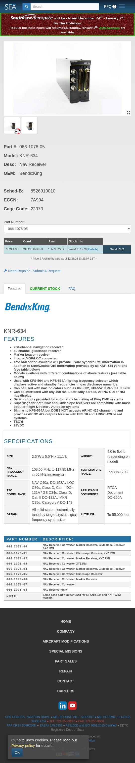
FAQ (71, 289)
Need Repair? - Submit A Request (32, 271)
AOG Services (109, 28)
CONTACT (65, 681)
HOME (66, 621)
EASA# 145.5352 (51, 725)
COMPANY (66, 631)
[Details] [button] (93, 249)
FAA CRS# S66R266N (21, 725)
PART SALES (66, 661)
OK (17, 753)
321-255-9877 (65, 721)
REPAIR (65, 671)
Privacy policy (23, 745)
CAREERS (65, 691)
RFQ (110, 6)
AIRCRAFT (66, 641)
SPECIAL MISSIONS (65, 651)
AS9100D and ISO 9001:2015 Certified (91, 725)
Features (14, 289)
